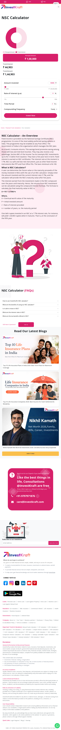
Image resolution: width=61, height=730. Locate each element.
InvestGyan (52, 572)
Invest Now (30, 115)
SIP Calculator (42, 627)
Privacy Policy (49, 620)
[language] (56, 3)
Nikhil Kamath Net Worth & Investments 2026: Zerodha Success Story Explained (29, 447)
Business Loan (53, 601)
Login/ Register (15, 720)
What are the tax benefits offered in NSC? (16, 316)
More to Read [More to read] (30, 453)
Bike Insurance (24, 608)
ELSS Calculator (9, 632)
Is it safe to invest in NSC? (11, 308)
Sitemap (28, 720)
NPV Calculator (52, 627)
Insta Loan (44, 601)
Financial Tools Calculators (13, 128)
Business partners (30, 620)
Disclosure (40, 620)
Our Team (20, 620)
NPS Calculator (19, 632)
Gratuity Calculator (24, 637)
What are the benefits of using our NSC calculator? (18, 305)
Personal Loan (11, 601)
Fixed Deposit (16, 615)
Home (2, 128)
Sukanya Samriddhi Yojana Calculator (43, 634)
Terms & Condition (22, 622)
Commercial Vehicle (36, 608)
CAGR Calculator (41, 632)
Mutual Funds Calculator (30, 627)
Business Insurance (15, 611)
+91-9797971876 (25, 496)
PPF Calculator (30, 632)
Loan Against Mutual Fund (10, 604)
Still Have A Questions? (9, 324)
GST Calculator (27, 629)
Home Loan (21, 601)
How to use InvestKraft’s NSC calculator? (15, 301)
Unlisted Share (25, 615)
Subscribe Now (53, 543)
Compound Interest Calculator (11, 634)
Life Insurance (48, 608)
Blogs (22, 720)
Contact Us (32, 622)
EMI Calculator (54, 629)
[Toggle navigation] (58, 7)
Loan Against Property (32, 601)
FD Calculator (17, 629)
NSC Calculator (52, 632)
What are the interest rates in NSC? (14, 312)
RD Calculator (26, 634)
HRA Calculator (35, 637)
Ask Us (26, 324)
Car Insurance (14, 608)
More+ (43, 637)
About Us (12, 620)
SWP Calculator (7, 629)
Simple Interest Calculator (40, 629)
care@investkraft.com (30, 501)
